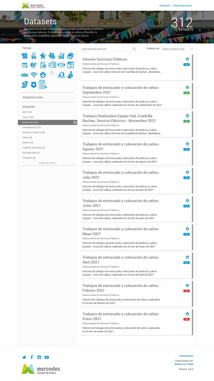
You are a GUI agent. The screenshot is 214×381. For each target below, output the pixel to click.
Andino (178, 364)
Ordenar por (152, 48)
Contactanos (186, 355)
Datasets (165, 5)
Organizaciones (182, 5)
